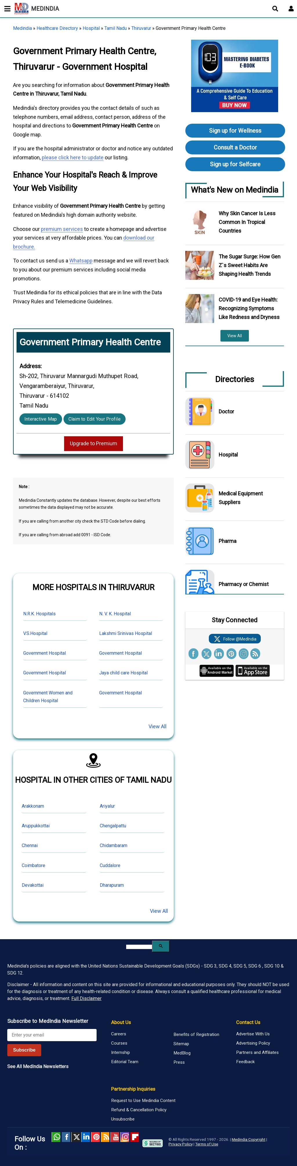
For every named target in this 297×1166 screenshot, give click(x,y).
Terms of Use (206, 1144)
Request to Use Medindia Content (143, 1100)
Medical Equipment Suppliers (241, 497)
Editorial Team (124, 1061)
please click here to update (73, 157)
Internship (120, 1052)
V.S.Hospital (35, 633)
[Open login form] (291, 8)
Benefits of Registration (196, 1034)
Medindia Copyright (248, 1139)
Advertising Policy (253, 1043)
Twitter (75, 1137)
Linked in (85, 1137)
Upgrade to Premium (93, 443)
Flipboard (134, 1137)
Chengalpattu (113, 826)
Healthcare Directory (57, 28)
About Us (121, 1022)
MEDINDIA (37, 8)
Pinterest (95, 1137)
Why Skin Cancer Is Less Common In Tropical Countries (247, 222)
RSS (105, 1137)
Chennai (30, 845)
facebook (65, 1137)
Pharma (227, 541)
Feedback (245, 1061)
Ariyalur (107, 806)
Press (179, 1062)
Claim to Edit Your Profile (94, 419)
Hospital (91, 28)
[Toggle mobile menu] (6, 8)
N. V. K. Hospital (115, 613)
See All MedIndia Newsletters (37, 1066)
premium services (62, 229)
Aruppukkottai (36, 826)
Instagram (124, 1137)
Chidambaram (113, 845)
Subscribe (24, 1050)
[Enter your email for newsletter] (52, 1035)
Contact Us (248, 1022)
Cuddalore (110, 865)
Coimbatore (33, 865)
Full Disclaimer (86, 998)
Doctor (226, 411)
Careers (118, 1034)
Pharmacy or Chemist (244, 584)
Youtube (115, 1137)
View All (157, 726)
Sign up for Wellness (235, 130)
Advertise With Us (253, 1034)
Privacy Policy (181, 1144)
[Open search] (275, 8)
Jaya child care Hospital (123, 673)
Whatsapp (81, 261)
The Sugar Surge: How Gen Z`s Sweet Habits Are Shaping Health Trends (249, 265)
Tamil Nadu (115, 28)
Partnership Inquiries (133, 1089)
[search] (139, 947)
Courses (119, 1043)
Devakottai (33, 885)
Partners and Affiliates (257, 1052)
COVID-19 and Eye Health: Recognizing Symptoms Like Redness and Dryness (249, 308)
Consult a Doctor (235, 147)
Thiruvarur (141, 28)
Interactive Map (40, 419)
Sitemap (181, 1043)
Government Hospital (44, 653)
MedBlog (182, 1053)
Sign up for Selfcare (235, 164)
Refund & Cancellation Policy (138, 1109)
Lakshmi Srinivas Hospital (125, 633)
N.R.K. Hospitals (39, 613)
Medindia (22, 28)
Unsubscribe (123, 1119)
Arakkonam (33, 806)
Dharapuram (112, 885)
